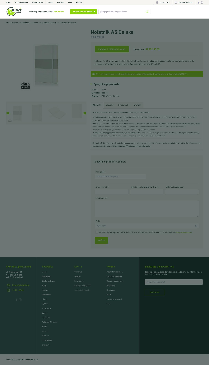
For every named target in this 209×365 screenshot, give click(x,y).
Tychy (44, 327)
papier (104, 93)
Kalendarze (78, 281)
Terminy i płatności (114, 276)
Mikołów (45, 336)
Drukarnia (78, 272)
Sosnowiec (46, 295)
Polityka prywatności (115, 299)
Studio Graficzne (21, 2)
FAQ (108, 304)
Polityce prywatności (184, 232)
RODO (109, 295)
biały (104, 89)
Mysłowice (46, 308)
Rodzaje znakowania (115, 281)
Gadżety (77, 276)
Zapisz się (154, 292)
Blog (70, 2)
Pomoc (50, 2)
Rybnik (44, 304)
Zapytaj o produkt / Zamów (111, 49)
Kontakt (79, 2)
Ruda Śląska (47, 340)
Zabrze (45, 331)
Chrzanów (46, 317)
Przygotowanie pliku (115, 272)
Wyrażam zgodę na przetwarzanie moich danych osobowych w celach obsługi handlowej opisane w (145, 232)
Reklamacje (111, 286)
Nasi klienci (46, 276)
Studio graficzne (48, 281)
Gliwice (45, 299)
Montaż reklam (37, 2)
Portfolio (60, 2)
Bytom (44, 313)
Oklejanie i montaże (82, 290)
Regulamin (111, 290)
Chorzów (45, 345)
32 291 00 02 (164, 2)
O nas (8, 2)
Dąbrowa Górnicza (49, 322)
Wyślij (101, 240)
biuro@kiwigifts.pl (185, 2)
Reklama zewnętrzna (82, 286)
